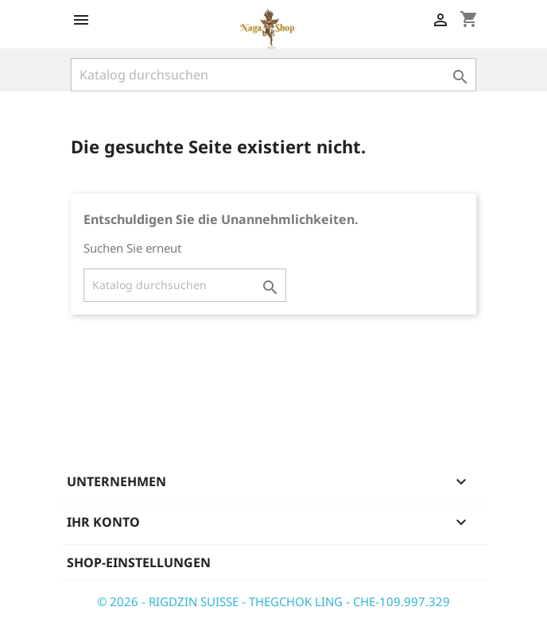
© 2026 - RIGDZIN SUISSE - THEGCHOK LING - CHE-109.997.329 (273, 601)
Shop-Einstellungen (139, 562)
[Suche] (273, 74)
